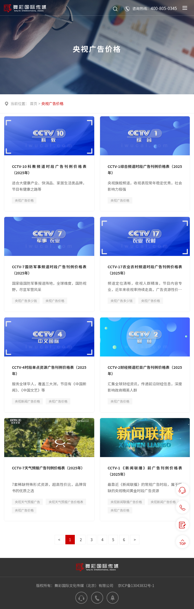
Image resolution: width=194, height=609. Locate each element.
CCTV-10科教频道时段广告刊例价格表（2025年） (49, 169)
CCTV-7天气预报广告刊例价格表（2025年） (48, 467)
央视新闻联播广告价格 (126, 502)
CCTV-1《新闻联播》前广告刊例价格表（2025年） (145, 471)
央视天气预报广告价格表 (66, 502)
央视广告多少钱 (26, 300)
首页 (33, 103)
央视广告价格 (52, 103)
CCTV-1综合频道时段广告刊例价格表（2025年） (145, 169)
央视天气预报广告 (27, 502)
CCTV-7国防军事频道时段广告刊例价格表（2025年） (49, 270)
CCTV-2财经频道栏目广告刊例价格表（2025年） (145, 370)
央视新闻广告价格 (27, 401)
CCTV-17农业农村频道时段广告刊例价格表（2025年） (145, 270)
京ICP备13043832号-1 (136, 585)
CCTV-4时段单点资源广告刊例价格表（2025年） (49, 370)
